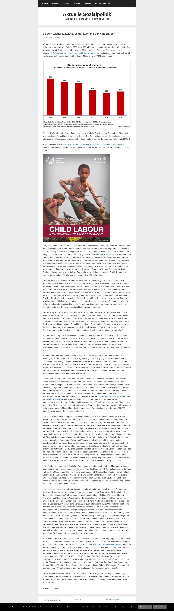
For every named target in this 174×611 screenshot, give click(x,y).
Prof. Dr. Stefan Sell (102, 3)
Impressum (77, 599)
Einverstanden (145, 607)
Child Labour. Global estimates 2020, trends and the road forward (95, 144)
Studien (77, 3)
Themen (87, 3)
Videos (66, 3)
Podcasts (55, 3)
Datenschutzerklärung (112, 599)
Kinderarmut (55, 588)
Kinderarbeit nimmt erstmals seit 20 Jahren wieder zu (76, 53)
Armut (47, 588)
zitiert (87, 338)
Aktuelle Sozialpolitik (87, 14)
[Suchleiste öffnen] (132, 3)
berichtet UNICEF (99, 254)
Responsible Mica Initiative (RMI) (105, 544)
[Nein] (171, 607)
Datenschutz (160, 607)
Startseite (44, 3)
